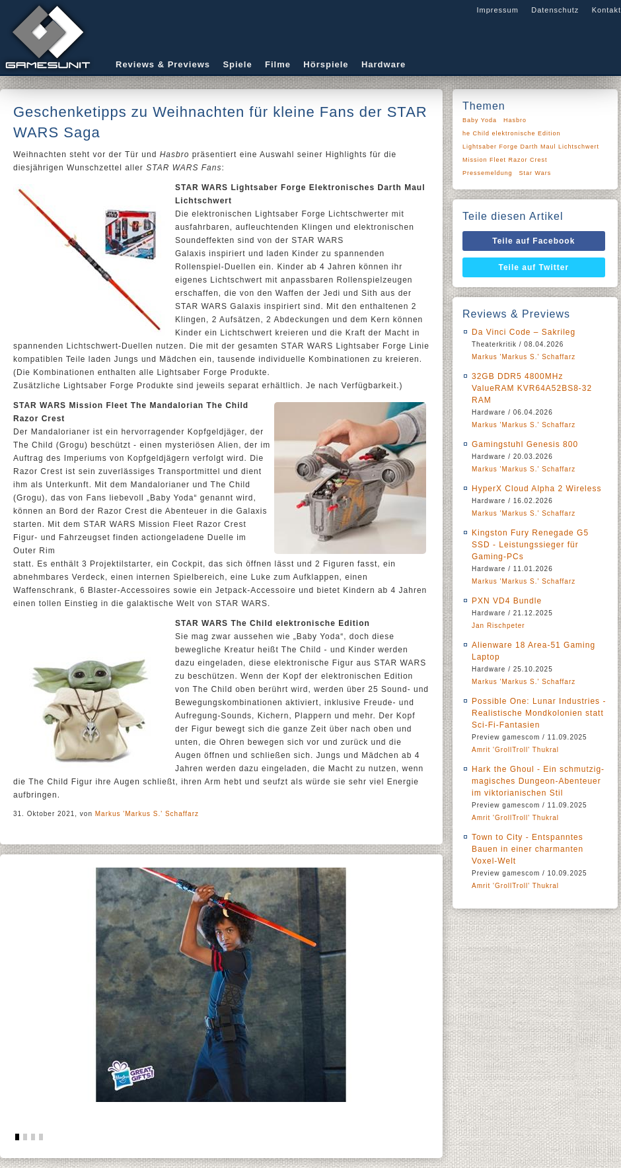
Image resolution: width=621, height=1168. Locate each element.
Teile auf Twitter (534, 267)
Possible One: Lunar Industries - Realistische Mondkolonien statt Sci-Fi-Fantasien (539, 713)
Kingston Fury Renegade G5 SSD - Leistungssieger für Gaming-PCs (530, 544)
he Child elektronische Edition (511, 133)
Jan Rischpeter (498, 625)
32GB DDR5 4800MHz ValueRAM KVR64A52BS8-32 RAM (532, 388)
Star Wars (535, 173)
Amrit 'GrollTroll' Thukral (515, 749)
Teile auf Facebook (533, 241)
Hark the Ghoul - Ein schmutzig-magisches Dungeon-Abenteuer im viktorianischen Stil (538, 781)
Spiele (237, 64)
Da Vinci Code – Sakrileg (523, 332)
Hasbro (515, 120)
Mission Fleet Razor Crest (505, 159)
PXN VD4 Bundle (507, 600)
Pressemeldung (487, 173)
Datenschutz (555, 10)
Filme (278, 64)
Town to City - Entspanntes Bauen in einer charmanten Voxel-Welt (527, 849)
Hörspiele (325, 64)
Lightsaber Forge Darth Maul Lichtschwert (530, 146)
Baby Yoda (479, 120)
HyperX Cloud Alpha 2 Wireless (536, 488)
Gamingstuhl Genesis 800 (525, 444)
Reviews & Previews (163, 64)
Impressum (497, 10)
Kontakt (606, 10)
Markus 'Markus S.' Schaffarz (147, 813)
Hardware (383, 64)
